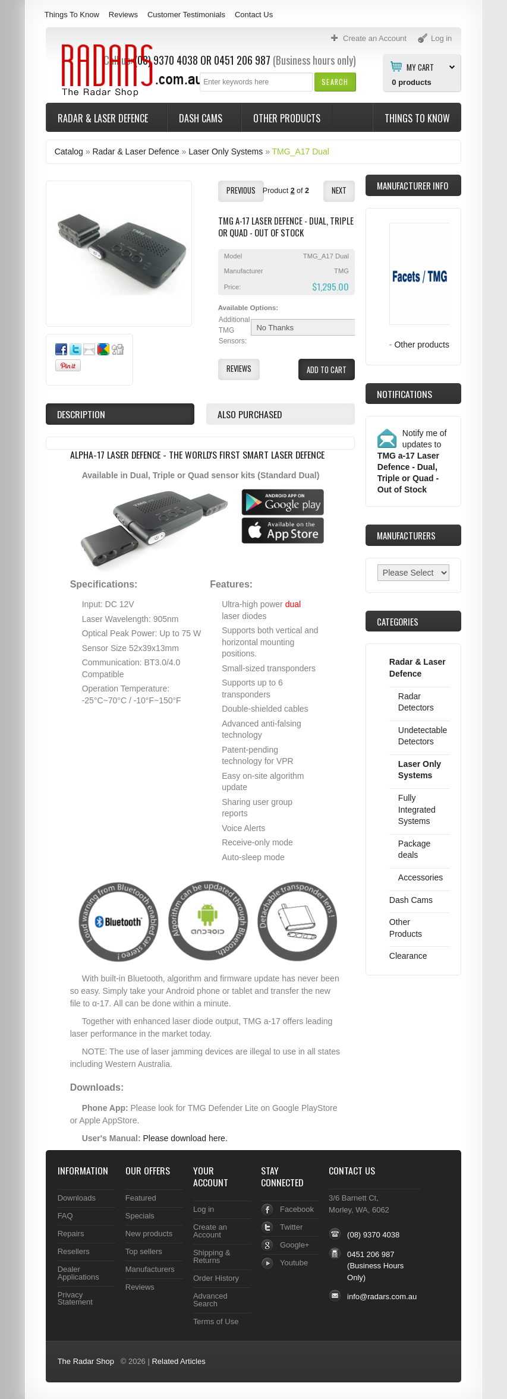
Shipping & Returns (212, 1256)
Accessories (420, 877)
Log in (203, 1209)
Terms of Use (215, 1321)
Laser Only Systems (225, 151)
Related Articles (178, 1361)
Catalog (69, 151)
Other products (421, 344)
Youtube (294, 1262)
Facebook (297, 1209)
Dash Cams (202, 118)
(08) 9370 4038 (373, 1234)
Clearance (408, 956)
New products (148, 1233)
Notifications (404, 394)
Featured (140, 1197)
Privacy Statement (75, 1298)
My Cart (420, 66)
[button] (334, 81)
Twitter (291, 1227)
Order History (216, 1278)
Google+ (294, 1244)
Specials (140, 1215)
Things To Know (72, 14)
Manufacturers (150, 1269)
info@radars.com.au (382, 1296)
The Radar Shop (86, 1361)
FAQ (65, 1215)
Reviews (123, 14)
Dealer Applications (78, 1273)
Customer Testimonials (186, 14)
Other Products (286, 118)
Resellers (74, 1251)
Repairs (71, 1233)
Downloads (77, 1197)
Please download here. (185, 1138)
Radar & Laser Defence (104, 118)
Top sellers (143, 1251)
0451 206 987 (242, 60)
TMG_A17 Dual (300, 151)
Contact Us (254, 14)
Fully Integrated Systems (417, 809)
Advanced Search (210, 1299)
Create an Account (210, 1231)
